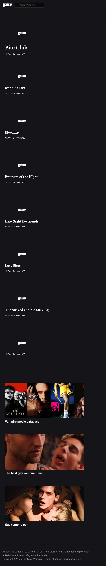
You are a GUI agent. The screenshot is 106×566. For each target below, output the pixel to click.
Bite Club (16, 48)
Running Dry (15, 88)
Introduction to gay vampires (26, 551)
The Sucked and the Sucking (26, 310)
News (8, 54)
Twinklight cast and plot (70, 551)
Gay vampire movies (37, 555)
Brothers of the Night (21, 177)
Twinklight (49, 551)
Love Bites (12, 266)
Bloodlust (12, 132)
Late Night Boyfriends (22, 221)
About (5, 551)
